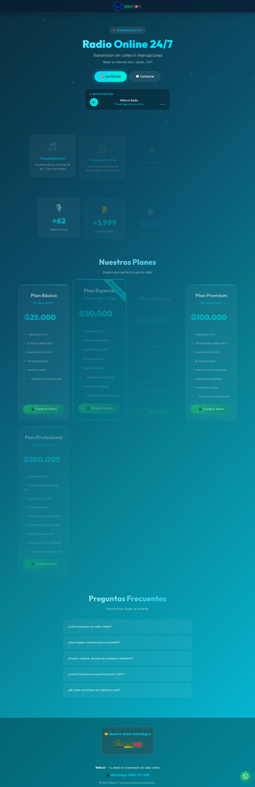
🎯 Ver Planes (111, 77)
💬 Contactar (145, 77)
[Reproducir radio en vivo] (94, 103)
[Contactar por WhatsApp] (246, 777)
